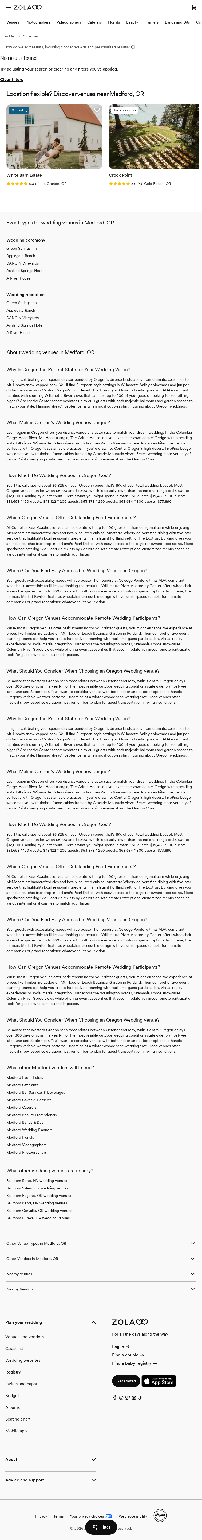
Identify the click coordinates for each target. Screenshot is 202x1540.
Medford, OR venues (21, 36)
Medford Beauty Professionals (31, 1115)
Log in (121, 1346)
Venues (12, 22)
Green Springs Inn (21, 248)
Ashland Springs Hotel (24, 271)
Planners (151, 22)
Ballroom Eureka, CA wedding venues (38, 1218)
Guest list (14, 1348)
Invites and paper (21, 1383)
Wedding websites (22, 1360)
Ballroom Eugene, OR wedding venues (38, 1195)
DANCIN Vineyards (22, 263)
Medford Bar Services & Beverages (35, 1092)
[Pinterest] (121, 1399)
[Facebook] (114, 1399)
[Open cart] (194, 7)
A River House (18, 278)
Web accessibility (133, 1516)
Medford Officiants (22, 1085)
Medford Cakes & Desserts (28, 1100)
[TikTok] (140, 1399)
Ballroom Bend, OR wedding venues (36, 1203)
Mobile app (16, 1430)
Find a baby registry (135, 1363)
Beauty (132, 22)
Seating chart (17, 1419)
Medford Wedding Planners (29, 1130)
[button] (97, 109)
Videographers (69, 22)
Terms (58, 1516)
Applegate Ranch (20, 256)
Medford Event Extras (24, 1077)
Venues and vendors (24, 1336)
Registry (13, 1372)
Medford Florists (20, 1137)
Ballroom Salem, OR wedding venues (37, 1188)
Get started (126, 1381)
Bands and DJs (177, 22)
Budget (12, 1395)
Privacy (41, 1516)
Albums (12, 1407)
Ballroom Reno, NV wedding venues (36, 1180)
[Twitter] (127, 1399)
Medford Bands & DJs (24, 1122)
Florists (114, 22)
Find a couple (128, 1354)
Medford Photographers (26, 1152)
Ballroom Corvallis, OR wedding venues (39, 1210)
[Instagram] (134, 1399)
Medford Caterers (21, 1107)
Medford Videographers (26, 1145)
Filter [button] (101, 1527)
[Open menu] (8, 7)
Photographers (38, 22)
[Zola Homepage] (28, 7)
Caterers (94, 22)
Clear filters (11, 79)
